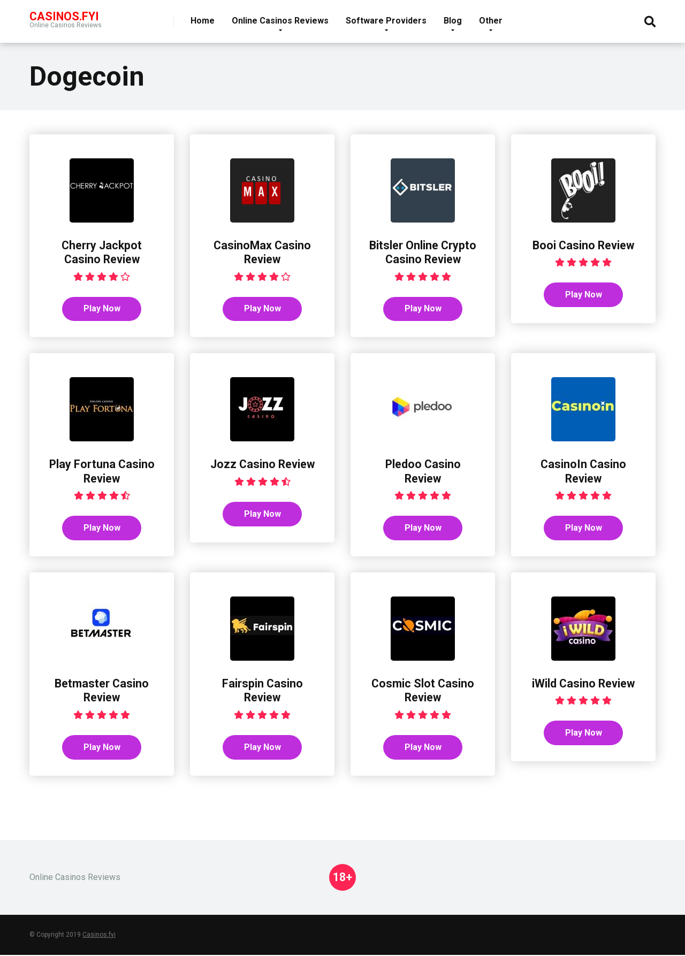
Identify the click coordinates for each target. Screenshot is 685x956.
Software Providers (386, 21)
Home (203, 21)
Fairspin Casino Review (262, 691)
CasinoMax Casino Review (262, 252)
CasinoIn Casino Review (583, 472)
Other (491, 21)
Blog (453, 21)
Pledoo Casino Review (423, 472)
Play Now (101, 309)
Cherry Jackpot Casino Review (102, 252)
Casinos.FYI (64, 16)
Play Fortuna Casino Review (102, 472)
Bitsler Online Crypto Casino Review (422, 252)
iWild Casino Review (583, 684)
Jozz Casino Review (262, 464)
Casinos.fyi (99, 935)
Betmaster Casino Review (102, 691)
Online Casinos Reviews (280, 21)
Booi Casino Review (583, 245)
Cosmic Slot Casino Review (422, 691)
